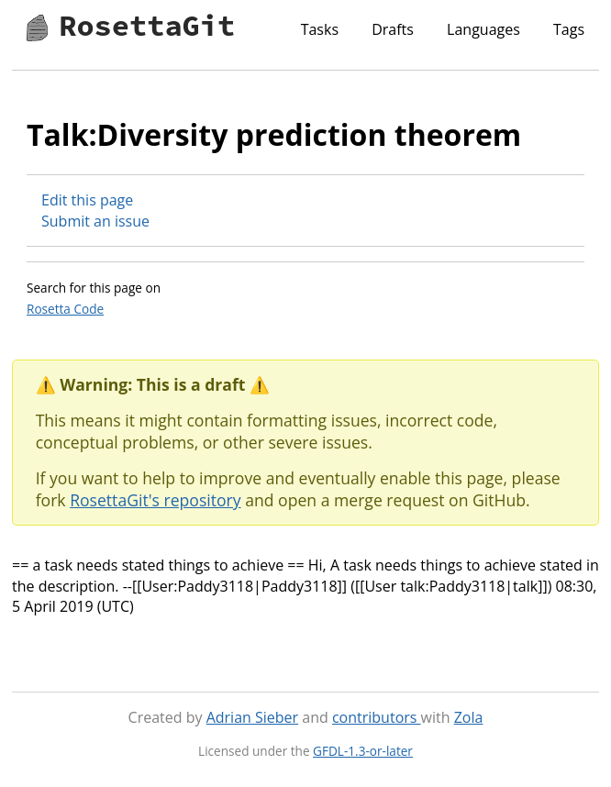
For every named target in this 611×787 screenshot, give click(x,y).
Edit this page (87, 200)
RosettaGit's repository (155, 500)
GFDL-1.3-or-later (363, 750)
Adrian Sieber (252, 717)
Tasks (320, 29)
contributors (376, 717)
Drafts (393, 29)
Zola (468, 717)
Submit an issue (95, 221)
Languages (483, 29)
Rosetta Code (65, 308)
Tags (568, 29)
